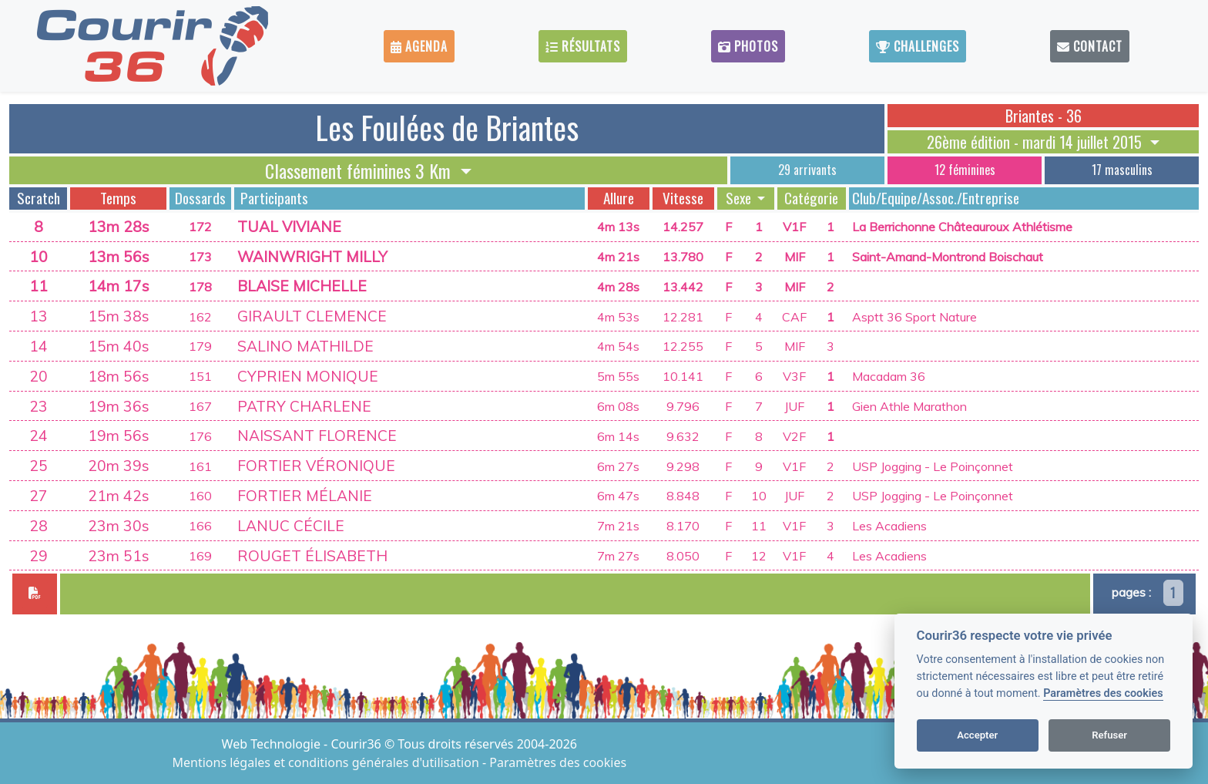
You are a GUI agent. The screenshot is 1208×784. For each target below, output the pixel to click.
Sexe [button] (740, 198)
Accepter (977, 735)
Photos (748, 46)
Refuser (1109, 735)
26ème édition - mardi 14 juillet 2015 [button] (1036, 141)
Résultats (582, 46)
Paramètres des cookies (1103, 693)
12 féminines (965, 169)
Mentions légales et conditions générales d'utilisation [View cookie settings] (327, 762)
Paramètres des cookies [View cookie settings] (557, 762)
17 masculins (1122, 169)
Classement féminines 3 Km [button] (360, 170)
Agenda (419, 46)
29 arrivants (807, 169)
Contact (1089, 46)
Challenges (917, 46)
